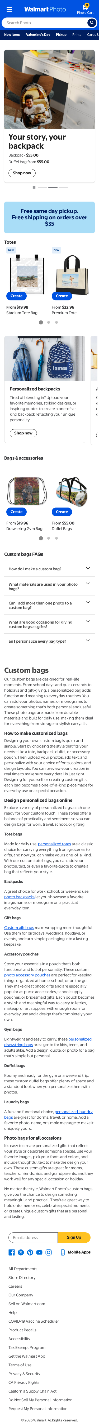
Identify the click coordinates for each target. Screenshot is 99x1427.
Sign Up (74, 1237)
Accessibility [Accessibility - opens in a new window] (19, 1338)
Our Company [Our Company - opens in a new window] (20, 1295)
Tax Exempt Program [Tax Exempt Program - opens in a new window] (26, 1347)
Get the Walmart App (26, 1356)
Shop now (22, 173)
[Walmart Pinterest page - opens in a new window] (30, 1252)
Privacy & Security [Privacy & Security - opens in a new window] (24, 1373)
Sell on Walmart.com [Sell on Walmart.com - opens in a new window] (26, 1303)
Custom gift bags (19, 927)
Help (12, 1312)
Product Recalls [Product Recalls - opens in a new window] (22, 1330)
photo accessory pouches (27, 975)
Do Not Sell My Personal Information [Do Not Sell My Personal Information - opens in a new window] (40, 1400)
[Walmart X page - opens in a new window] (21, 1252)
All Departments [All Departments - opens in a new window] (22, 1268)
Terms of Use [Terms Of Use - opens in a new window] (19, 1365)
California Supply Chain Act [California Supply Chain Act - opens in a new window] (32, 1391)
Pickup (61, 35)
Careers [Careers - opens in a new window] (15, 1286)
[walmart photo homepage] (45, 9)
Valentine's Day (38, 35)
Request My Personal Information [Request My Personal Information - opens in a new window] (38, 1408)
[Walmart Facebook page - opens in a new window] (11, 1252)
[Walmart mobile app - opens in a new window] (75, 1252)
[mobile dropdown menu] (9, 9)
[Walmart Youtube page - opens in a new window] (39, 1252)
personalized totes (54, 844)
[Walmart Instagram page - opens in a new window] (48, 1252)
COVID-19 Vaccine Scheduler (33, 1321)
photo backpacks (19, 897)
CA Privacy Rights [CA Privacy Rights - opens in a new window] (23, 1382)
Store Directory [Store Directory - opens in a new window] (22, 1277)
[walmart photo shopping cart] (85, 9)
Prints (76, 35)
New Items (12, 35)
